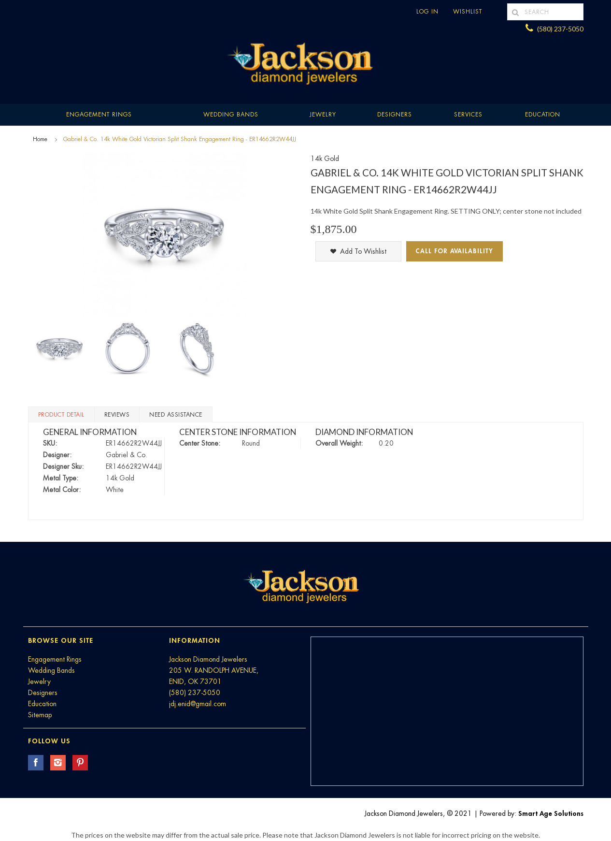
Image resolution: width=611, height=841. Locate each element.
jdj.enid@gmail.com (197, 703)
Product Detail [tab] (61, 415)
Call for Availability (454, 251)
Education (42, 703)
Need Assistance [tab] (175, 415)
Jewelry (323, 114)
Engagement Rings (99, 114)
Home (40, 139)
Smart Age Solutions (550, 813)
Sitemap (40, 714)
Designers (394, 114)
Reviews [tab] (117, 415)
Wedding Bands (230, 114)
